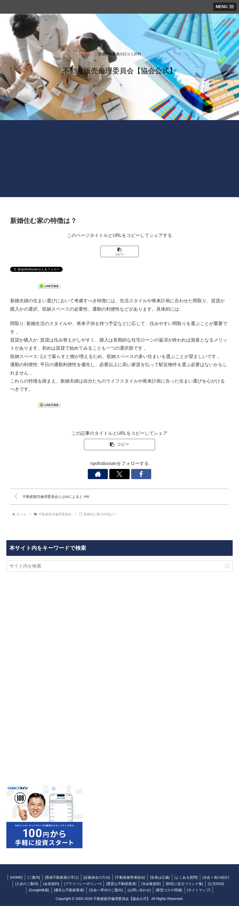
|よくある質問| (187, 877)
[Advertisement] (119, 161)
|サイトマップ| (200, 890)
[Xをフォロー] (119, 474)
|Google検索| (37, 890)
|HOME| (14, 877)
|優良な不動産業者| (68, 890)
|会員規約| (50, 884)
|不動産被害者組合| (130, 877)
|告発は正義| (160, 877)
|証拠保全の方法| (96, 877)
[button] (119, 251)
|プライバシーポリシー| (82, 884)
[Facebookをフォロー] (131, 474)
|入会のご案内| (25, 884)
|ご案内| (32, 877)
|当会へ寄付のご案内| (106, 890)
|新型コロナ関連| (169, 890)
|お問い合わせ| (139, 890)
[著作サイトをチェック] (108, 474)
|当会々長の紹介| (217, 877)
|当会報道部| (151, 884)
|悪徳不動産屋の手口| (61, 877)
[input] (119, 566)
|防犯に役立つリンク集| (185, 884)
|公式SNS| (217, 884)
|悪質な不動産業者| (121, 884)
